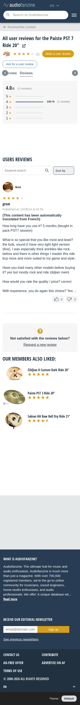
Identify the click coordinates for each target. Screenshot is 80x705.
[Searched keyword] (35, 15)
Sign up (53, 629)
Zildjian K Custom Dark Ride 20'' (48, 370)
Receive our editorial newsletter (27, 619)
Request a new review (40, 344)
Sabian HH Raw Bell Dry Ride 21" (49, 416)
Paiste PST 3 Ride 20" (41, 393)
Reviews (26, 73)
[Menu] (74, 15)
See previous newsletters (21, 639)
